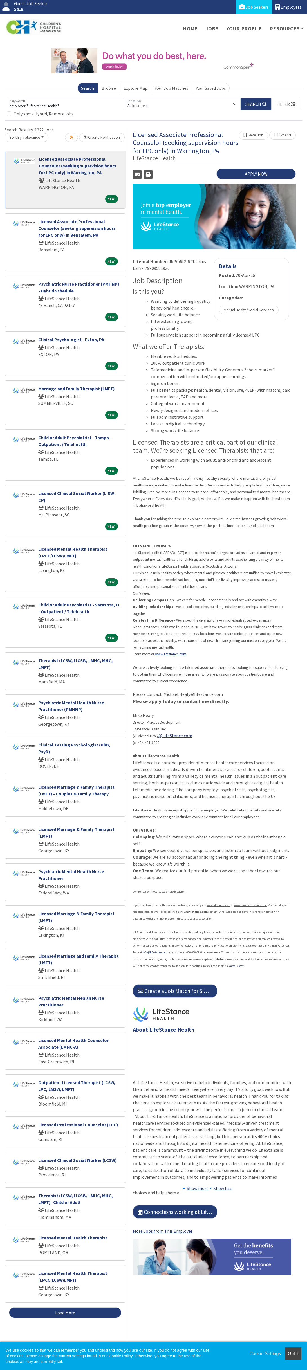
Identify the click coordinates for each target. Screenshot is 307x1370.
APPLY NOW (256, 174)
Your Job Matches (171, 88)
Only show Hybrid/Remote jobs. (44, 113)
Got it (293, 1353)
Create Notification (102, 137)
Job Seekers (254, 6)
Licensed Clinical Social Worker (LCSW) (77, 1160)
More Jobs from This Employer (162, 1231)
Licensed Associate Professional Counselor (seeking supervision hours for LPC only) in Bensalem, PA (77, 228)
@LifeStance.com (175, 735)
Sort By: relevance (24, 137)
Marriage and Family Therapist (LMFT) (76, 388)
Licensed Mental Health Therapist (72, 1238)
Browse (109, 88)
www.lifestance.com (170, 654)
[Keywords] (65, 104)
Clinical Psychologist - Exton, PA (71, 339)
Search (87, 88)
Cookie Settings (265, 1353)
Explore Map (135, 88)
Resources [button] (284, 28)
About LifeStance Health (163, 1029)
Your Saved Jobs (211, 88)
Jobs (211, 28)
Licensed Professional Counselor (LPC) (78, 1124)
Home (190, 28)
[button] (286, 104)
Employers (288, 6)
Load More (65, 1312)
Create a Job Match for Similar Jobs (177, 990)
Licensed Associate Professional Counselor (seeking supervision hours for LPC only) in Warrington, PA (77, 165)
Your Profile (244, 28)
